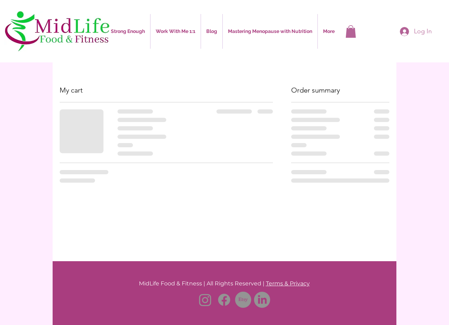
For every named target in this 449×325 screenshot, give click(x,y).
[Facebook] (224, 300)
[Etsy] (243, 300)
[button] (175, 31)
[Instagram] (205, 300)
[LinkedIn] (262, 300)
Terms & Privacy (288, 283)
